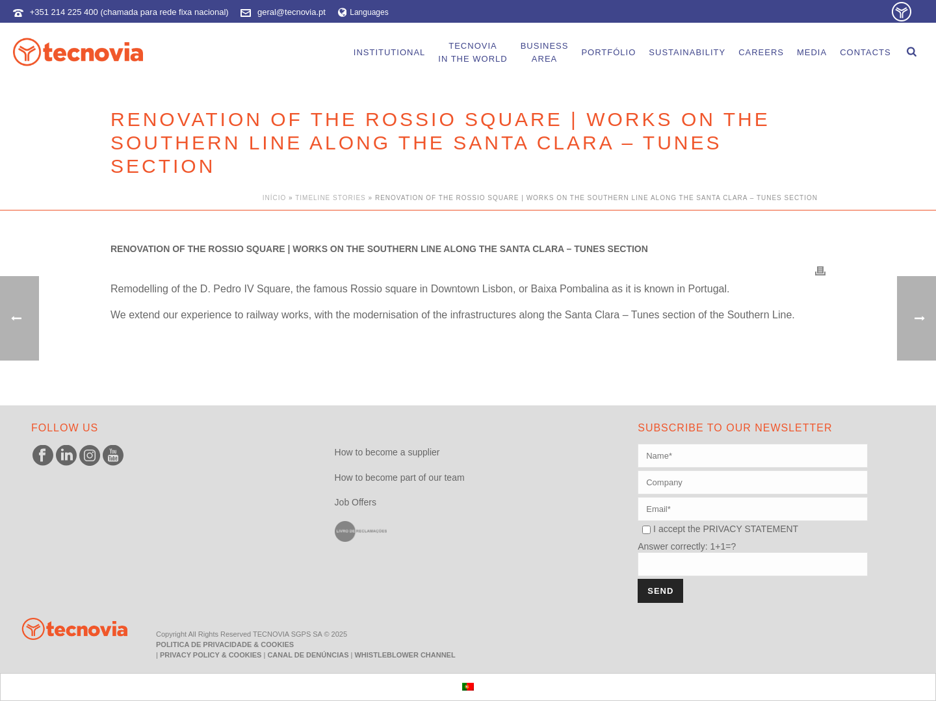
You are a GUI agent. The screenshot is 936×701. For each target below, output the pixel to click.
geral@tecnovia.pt (291, 12)
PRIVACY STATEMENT (750, 529)
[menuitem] (468, 687)
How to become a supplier (387, 452)
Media (812, 52)
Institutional (390, 52)
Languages (363, 12)
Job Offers (355, 502)
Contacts (865, 52)
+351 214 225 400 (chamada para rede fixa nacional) (129, 12)
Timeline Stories (330, 197)
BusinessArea (545, 52)
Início (275, 197)
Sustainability (687, 52)
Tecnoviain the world (472, 52)
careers (761, 52)
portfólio (608, 52)
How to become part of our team (400, 477)
